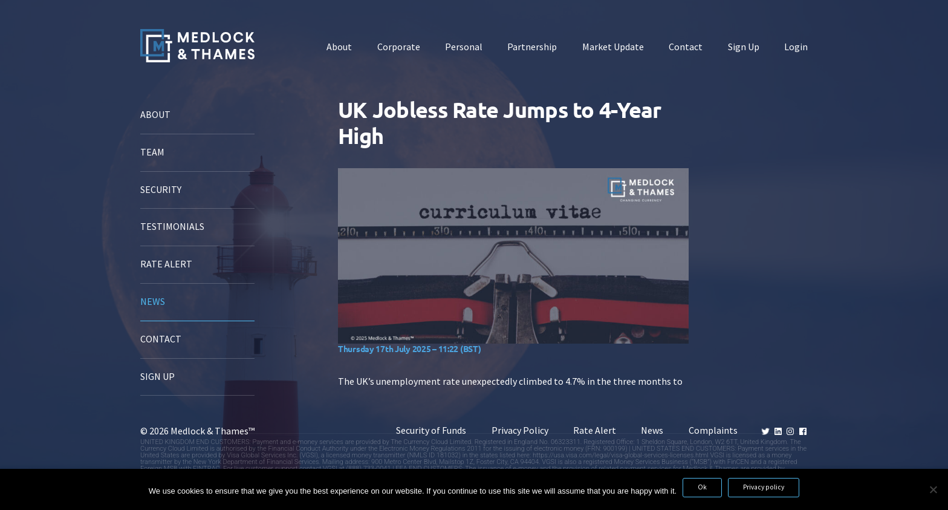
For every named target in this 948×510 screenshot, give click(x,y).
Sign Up (743, 47)
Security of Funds (431, 430)
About (339, 47)
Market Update (613, 47)
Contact (686, 47)
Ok (702, 487)
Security (160, 189)
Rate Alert (166, 264)
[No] (933, 489)
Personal (463, 47)
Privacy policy (763, 487)
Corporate (398, 47)
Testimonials (172, 226)
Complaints (713, 430)
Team (152, 152)
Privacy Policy (520, 430)
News (152, 301)
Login (796, 47)
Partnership (532, 47)
